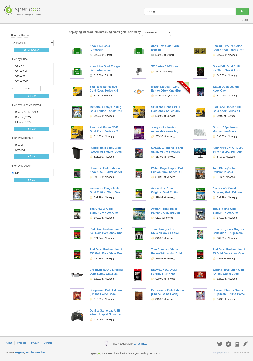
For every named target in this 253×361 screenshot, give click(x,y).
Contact (48, 343)
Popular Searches (35, 352)
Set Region (31, 50)
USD (245, 20)
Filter (32, 96)
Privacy (35, 343)
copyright (220, 352)
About (9, 343)
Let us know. (140, 343)
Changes (21, 343)
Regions (19, 352)
